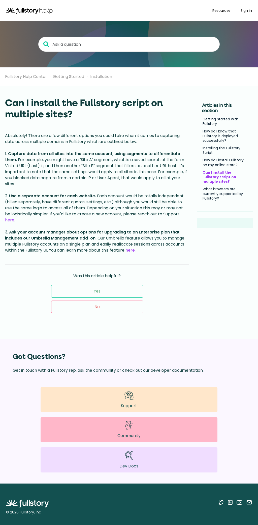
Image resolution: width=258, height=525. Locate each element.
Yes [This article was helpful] (97, 291)
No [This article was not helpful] (97, 307)
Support (129, 399)
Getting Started (68, 76)
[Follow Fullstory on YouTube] (239, 502)
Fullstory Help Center (26, 76)
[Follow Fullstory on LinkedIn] (230, 502)
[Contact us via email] (249, 502)
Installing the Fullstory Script (221, 150)
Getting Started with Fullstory (220, 121)
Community (129, 429)
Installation (101, 76)
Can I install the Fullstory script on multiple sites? (219, 177)
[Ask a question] (129, 44)
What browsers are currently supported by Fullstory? (223, 194)
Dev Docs (128, 460)
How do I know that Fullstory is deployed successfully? (220, 136)
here (9, 220)
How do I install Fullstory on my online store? (223, 162)
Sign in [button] (246, 10)
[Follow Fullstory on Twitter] (221, 502)
